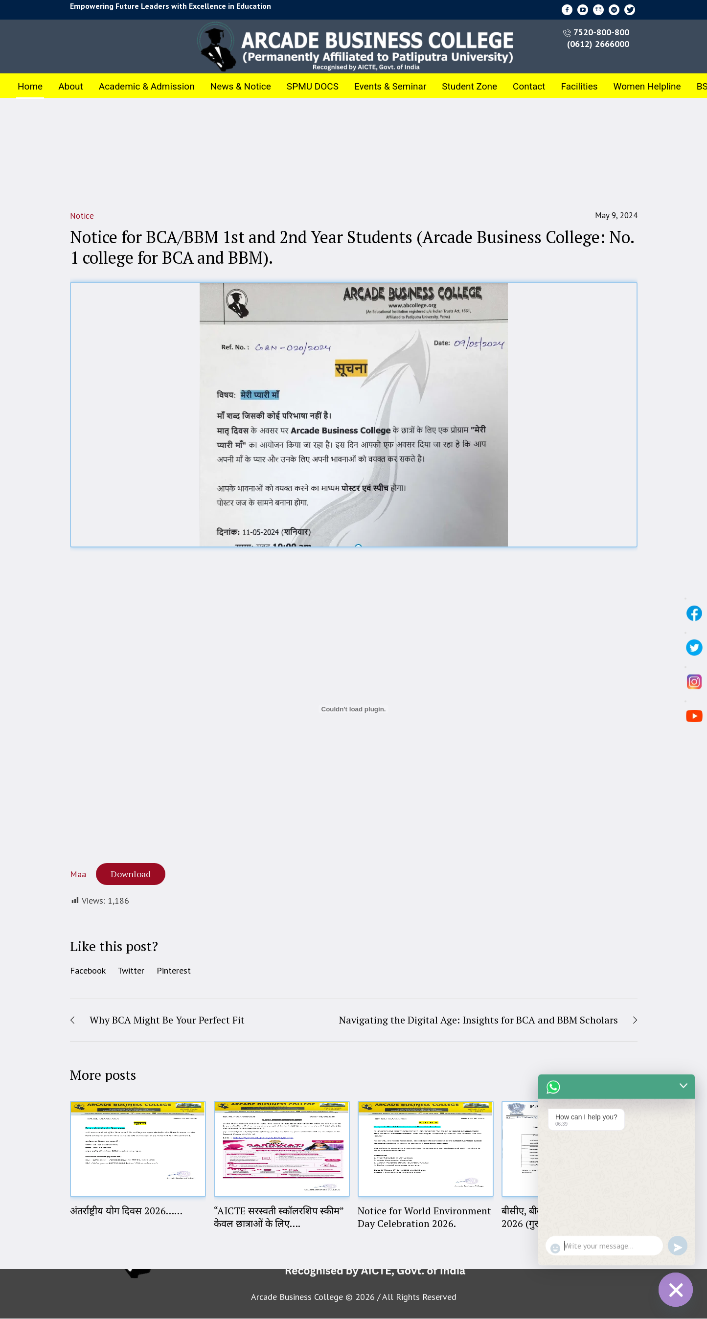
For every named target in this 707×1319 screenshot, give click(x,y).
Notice (82, 215)
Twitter (130, 970)
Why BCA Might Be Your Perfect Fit (167, 1019)
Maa (78, 874)
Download (131, 874)
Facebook (88, 970)
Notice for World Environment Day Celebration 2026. (424, 1217)
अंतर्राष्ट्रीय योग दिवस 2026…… (126, 1210)
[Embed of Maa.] (354, 709)
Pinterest (174, 970)
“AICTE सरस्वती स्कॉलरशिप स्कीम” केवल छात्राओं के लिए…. (278, 1217)
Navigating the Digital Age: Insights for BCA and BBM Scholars (478, 1019)
